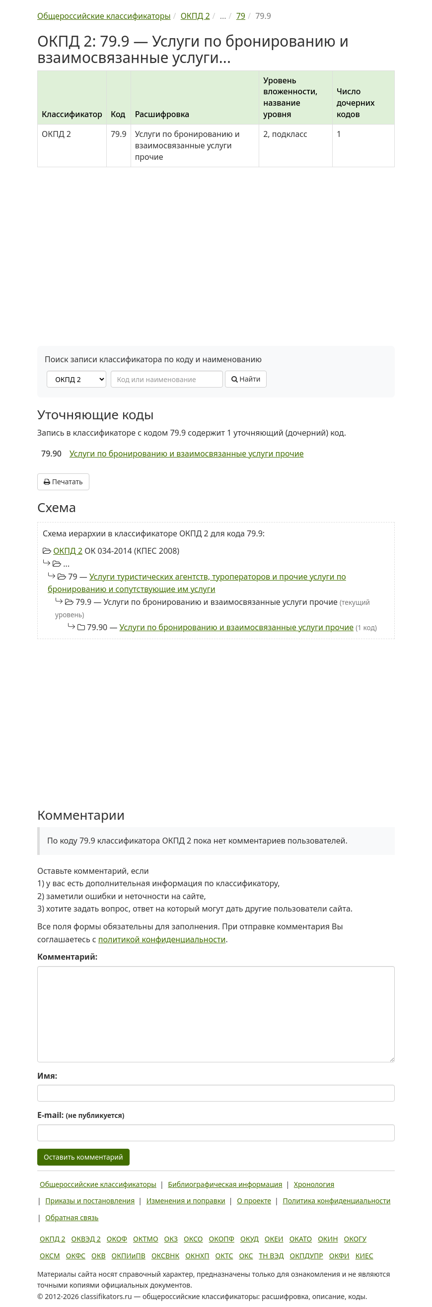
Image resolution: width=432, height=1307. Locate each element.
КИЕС (364, 1255)
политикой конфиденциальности (162, 939)
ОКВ (98, 1255)
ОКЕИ (274, 1238)
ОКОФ (117, 1238)
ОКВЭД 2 (86, 1238)
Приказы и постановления (90, 1200)
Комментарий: (67, 956)
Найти (246, 379)
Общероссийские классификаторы (98, 1184)
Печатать (63, 481)
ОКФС (75, 1255)
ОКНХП (197, 1255)
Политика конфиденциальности (336, 1200)
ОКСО (193, 1238)
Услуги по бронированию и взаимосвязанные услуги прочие (187, 453)
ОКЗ (171, 1238)
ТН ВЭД (271, 1255)
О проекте (254, 1200)
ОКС (246, 1255)
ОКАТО (300, 1238)
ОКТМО (145, 1238)
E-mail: (80, 1115)
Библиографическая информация (225, 1184)
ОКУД (249, 1238)
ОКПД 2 (67, 550)
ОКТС (224, 1255)
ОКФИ (339, 1255)
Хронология (314, 1184)
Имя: (47, 1075)
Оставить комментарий (83, 1157)
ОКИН (328, 1238)
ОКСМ (50, 1255)
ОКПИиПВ (128, 1255)
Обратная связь (71, 1217)
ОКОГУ (355, 1238)
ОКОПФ (221, 1238)
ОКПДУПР (306, 1255)
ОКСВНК (165, 1255)
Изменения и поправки (185, 1200)
